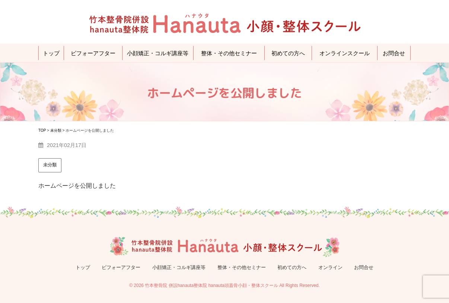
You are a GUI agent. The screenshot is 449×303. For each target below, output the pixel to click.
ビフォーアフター (93, 53)
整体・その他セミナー (229, 53)
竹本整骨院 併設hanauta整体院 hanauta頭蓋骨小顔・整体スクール (211, 285)
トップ (51, 53)
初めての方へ (288, 53)
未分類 (50, 165)
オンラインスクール (344, 53)
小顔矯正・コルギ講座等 (157, 53)
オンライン (330, 267)
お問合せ (394, 53)
